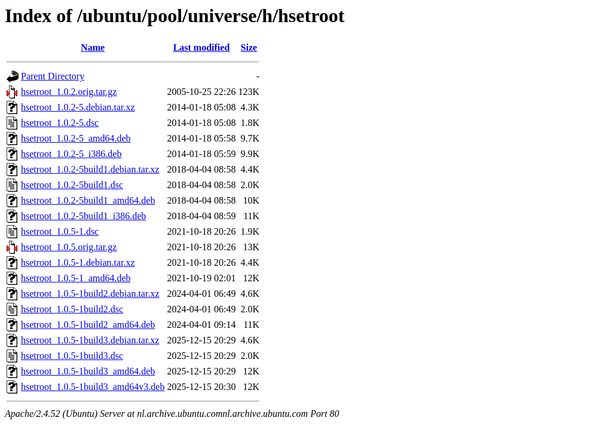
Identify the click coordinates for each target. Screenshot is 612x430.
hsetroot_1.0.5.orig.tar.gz (69, 247)
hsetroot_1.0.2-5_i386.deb (71, 154)
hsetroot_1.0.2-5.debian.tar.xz (78, 107)
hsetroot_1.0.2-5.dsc (60, 123)
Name (93, 47)
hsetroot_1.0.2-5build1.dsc (72, 185)
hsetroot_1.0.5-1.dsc (60, 231)
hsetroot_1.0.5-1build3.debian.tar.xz (90, 340)
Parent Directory (52, 76)
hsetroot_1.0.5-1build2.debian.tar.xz (90, 293)
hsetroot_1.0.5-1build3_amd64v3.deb (92, 387)
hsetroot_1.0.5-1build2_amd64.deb (88, 325)
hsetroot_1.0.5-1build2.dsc (72, 309)
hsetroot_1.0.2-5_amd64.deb (76, 138)
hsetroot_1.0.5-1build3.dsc (72, 356)
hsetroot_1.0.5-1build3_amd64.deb (88, 371)
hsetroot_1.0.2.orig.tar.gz (69, 92)
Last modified (201, 47)
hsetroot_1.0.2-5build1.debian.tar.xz (90, 169)
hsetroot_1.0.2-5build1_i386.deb (83, 216)
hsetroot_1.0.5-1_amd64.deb (76, 278)
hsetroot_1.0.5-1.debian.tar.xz (78, 262)
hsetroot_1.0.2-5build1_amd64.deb (88, 200)
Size (249, 47)
